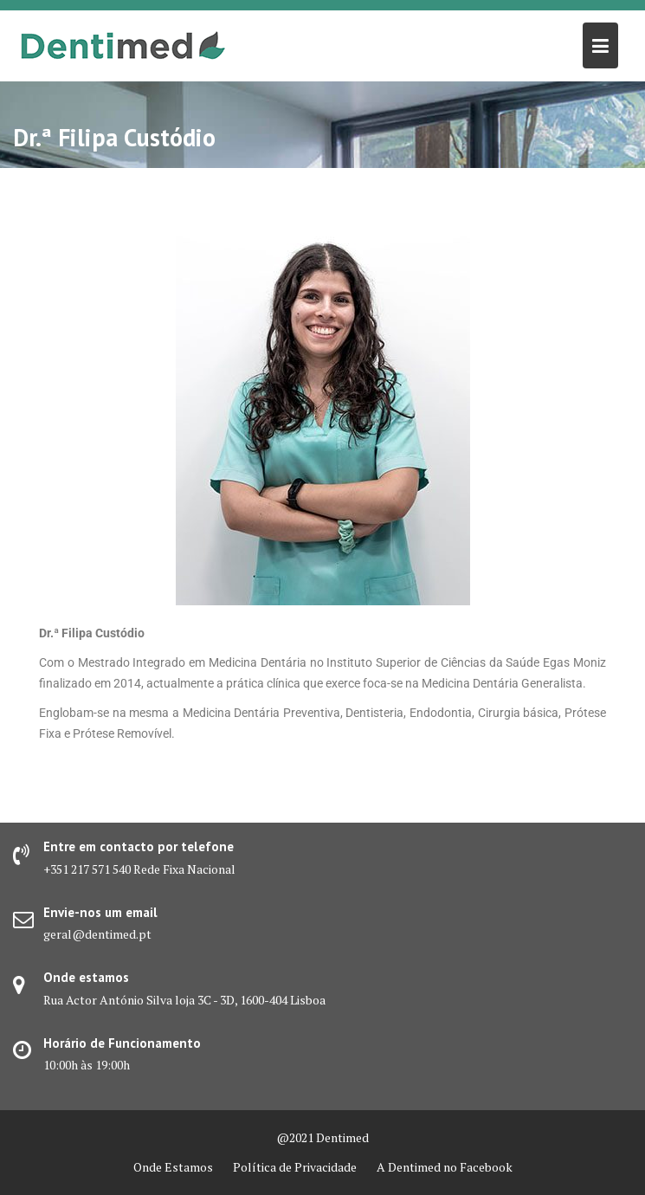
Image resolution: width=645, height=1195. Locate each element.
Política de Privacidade (295, 1167)
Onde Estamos (173, 1167)
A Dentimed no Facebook (445, 1167)
